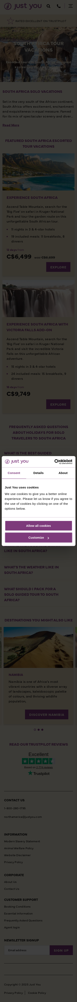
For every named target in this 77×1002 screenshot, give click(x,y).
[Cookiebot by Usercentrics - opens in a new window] (54, 461)
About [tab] (63, 473)
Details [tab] (38, 473)
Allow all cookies (38, 525)
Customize (38, 537)
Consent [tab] (14, 473)
